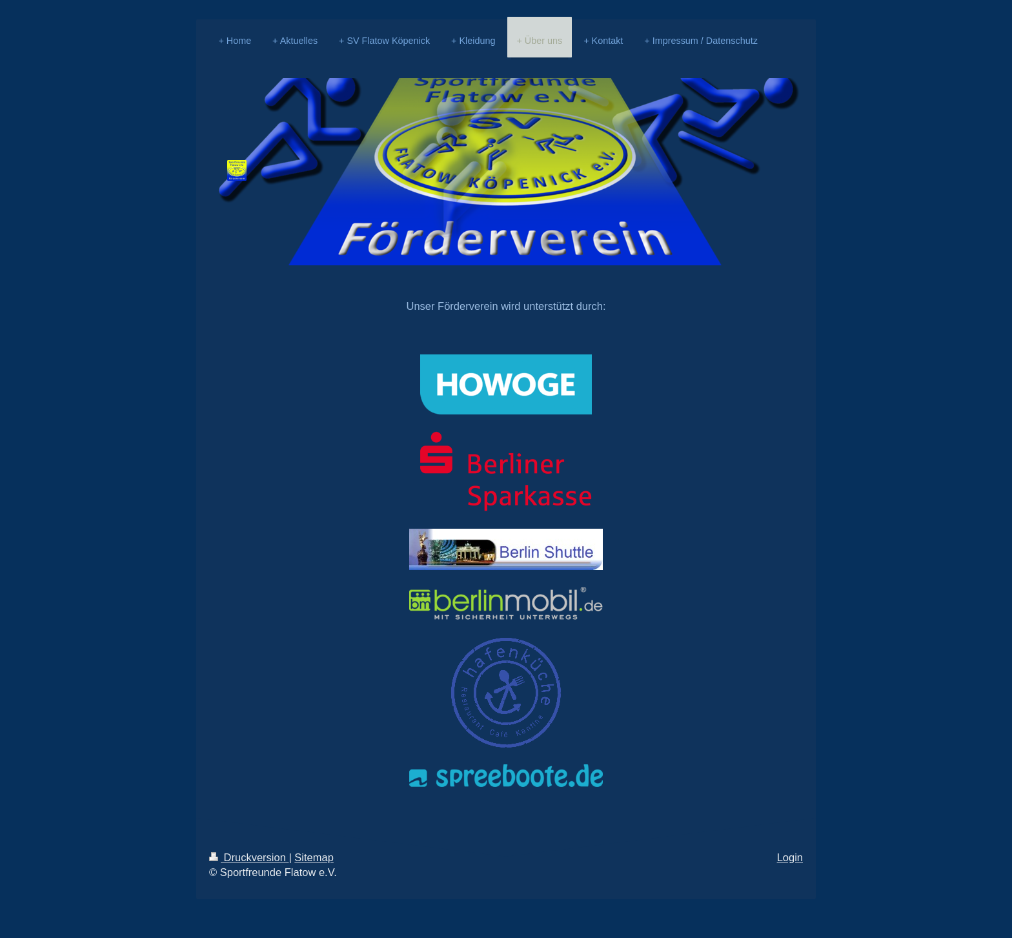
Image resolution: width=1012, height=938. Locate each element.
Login (790, 857)
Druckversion (248, 857)
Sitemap (314, 857)
